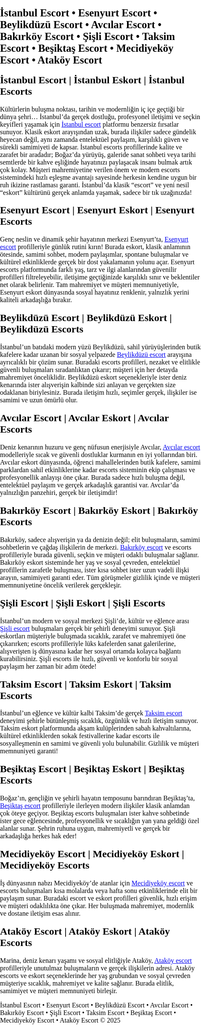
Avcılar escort (181, 447)
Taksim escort (163, 713)
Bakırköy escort (141, 547)
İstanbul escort (81, 124)
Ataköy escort (173, 960)
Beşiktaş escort (20, 805)
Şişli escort (15, 628)
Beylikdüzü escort (141, 354)
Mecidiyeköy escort (158, 883)
